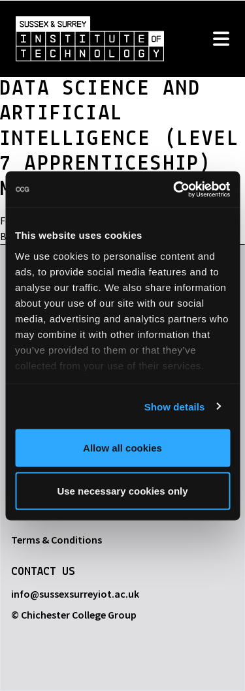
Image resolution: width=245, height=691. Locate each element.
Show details (174, 406)
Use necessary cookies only (122, 490)
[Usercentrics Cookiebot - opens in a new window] (174, 189)
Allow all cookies (122, 447)
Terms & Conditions (56, 539)
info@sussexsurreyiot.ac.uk (75, 593)
